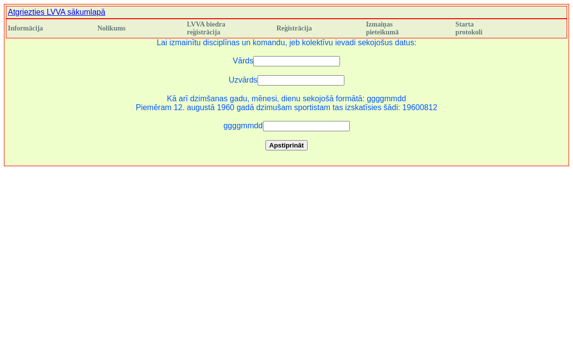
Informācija (25, 28)
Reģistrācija (294, 28)
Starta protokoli (468, 28)
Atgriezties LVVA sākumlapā (56, 12)
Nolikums (111, 28)
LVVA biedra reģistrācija (206, 28)
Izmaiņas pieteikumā (382, 28)
